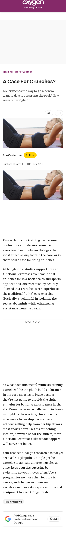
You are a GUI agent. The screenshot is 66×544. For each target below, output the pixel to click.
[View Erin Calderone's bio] (12, 155)
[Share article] (49, 113)
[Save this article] (59, 113)
